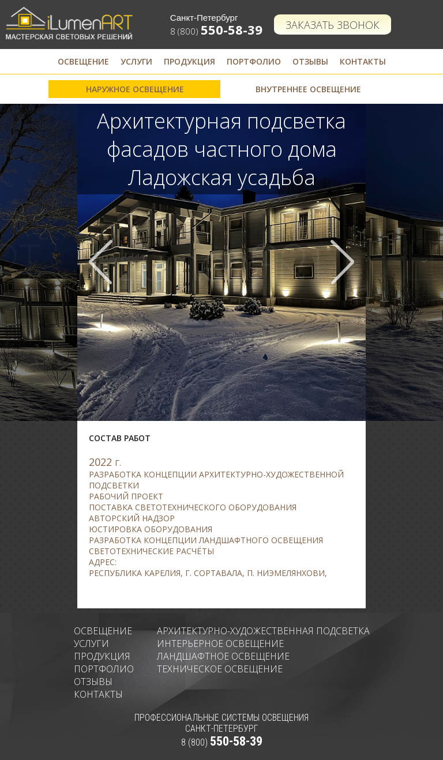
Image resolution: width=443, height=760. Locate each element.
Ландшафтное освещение (223, 656)
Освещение (83, 61)
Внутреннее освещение (308, 89)
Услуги (136, 61)
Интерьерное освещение (220, 643)
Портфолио (254, 61)
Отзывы (310, 61)
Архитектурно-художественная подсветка (263, 630)
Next (342, 262)
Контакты (363, 61)
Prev (101, 262)
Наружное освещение (135, 89)
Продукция (189, 61)
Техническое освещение (220, 669)
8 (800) (216, 31)
